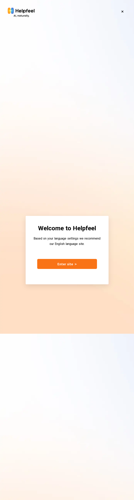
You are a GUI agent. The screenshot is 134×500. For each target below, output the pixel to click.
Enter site (67, 263)
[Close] (122, 11)
